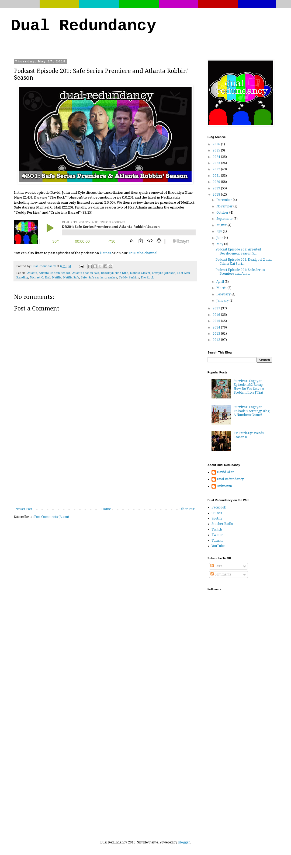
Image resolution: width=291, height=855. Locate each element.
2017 (217, 308)
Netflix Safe (71, 277)
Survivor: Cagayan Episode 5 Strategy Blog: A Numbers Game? (252, 411)
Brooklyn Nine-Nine (114, 273)
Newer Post (23, 509)
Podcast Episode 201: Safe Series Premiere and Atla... (240, 271)
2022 (217, 169)
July (219, 231)
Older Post (187, 509)
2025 (217, 150)
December (224, 200)
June (220, 238)
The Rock (147, 277)
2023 (217, 163)
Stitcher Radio (222, 524)
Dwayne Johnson (163, 273)
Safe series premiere (102, 277)
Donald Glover (140, 273)
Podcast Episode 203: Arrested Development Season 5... (238, 251)
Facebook (219, 507)
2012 (217, 340)
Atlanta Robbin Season (55, 273)
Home (106, 509)
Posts (216, 566)
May (220, 244)
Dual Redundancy (83, 26)
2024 (217, 157)
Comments (220, 574)
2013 (217, 333)
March (221, 288)
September (225, 219)
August (221, 225)
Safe (84, 277)
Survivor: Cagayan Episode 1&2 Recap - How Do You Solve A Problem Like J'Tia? (249, 386)
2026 (217, 144)
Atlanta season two (85, 273)
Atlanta (32, 273)
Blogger (184, 842)
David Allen (225, 472)
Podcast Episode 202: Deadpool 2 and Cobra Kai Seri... (244, 261)
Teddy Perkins (129, 277)
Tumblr (217, 540)
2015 (217, 321)
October (222, 212)
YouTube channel (143, 253)
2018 (217, 194)
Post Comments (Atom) (51, 517)
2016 (217, 315)
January (223, 300)
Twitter (217, 535)
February (223, 294)
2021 (217, 176)
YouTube (218, 546)
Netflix (56, 277)
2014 (217, 327)
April (220, 282)
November (224, 206)
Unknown (224, 486)
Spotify (217, 518)
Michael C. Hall (40, 277)
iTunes (105, 253)
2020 (217, 182)
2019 (217, 188)
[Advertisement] (105, 466)
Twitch (217, 529)
